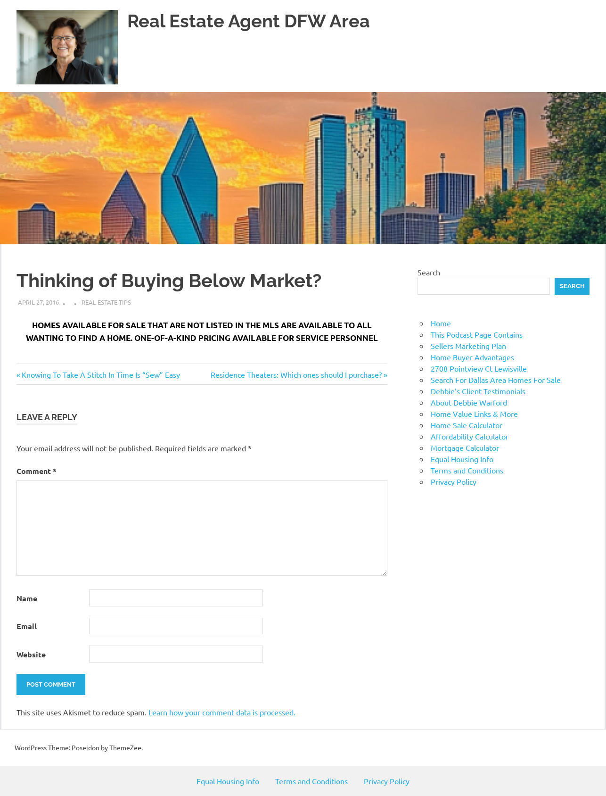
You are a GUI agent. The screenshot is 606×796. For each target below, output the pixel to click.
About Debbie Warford (469, 402)
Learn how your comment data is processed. (221, 712)
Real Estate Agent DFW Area (248, 21)
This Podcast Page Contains (477, 334)
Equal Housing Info (462, 459)
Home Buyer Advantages (472, 357)
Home (441, 323)
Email (26, 626)
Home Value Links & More (474, 413)
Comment (36, 471)
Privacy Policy (453, 481)
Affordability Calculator (469, 436)
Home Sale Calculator (466, 425)
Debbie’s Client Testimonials (478, 391)
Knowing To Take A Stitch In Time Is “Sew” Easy (100, 374)
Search (429, 272)
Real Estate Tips (106, 302)
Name (26, 598)
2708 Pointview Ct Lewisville (479, 368)
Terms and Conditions (467, 470)
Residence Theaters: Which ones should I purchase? (296, 374)
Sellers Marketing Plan (468, 345)
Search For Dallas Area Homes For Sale (496, 379)
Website (31, 654)
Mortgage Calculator (465, 447)
